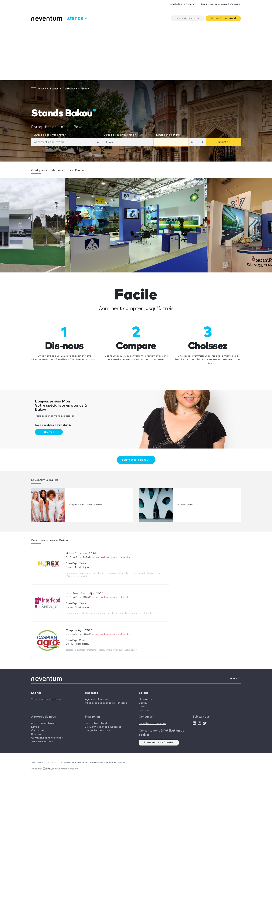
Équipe (35, 727)
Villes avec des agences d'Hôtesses (106, 703)
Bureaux (36, 734)
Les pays (144, 710)
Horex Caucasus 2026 (81, 553)
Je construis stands (187, 18)
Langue (234, 678)
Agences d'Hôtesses (97, 699)
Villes (142, 707)
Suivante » (223, 142)
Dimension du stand (168, 135)
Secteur (143, 703)
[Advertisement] (136, 52)
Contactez (37, 730)
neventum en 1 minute (44, 723)
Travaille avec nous (42, 741)
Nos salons (145, 699)
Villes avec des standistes (46, 699)
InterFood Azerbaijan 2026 (84, 593)
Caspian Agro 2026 (79, 630)
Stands (36, 693)
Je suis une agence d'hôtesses (103, 727)
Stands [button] (77, 18)
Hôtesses (91, 693)
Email (49, 432)
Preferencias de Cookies (159, 742)
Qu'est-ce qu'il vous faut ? (50, 135)
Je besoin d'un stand (223, 18)
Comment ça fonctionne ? (47, 738)
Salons (143, 693)
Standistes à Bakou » (136, 459)
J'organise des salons (97, 730)
